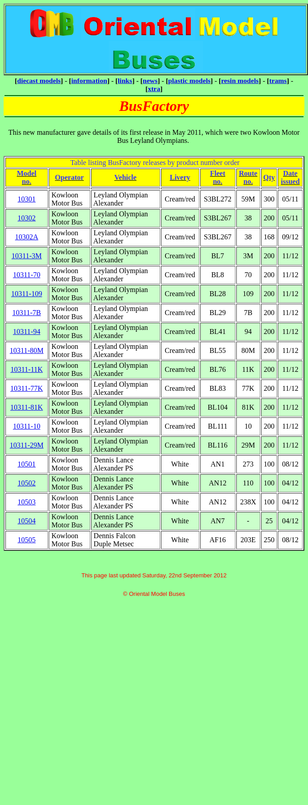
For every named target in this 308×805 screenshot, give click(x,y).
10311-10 (27, 426)
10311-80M (27, 350)
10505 (27, 540)
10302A (26, 237)
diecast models (39, 80)
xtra (154, 88)
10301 (27, 199)
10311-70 (27, 275)
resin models (239, 80)
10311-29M (27, 445)
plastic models (189, 80)
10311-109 (26, 293)
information (89, 80)
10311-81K (26, 407)
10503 (27, 502)
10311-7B (26, 312)
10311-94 (27, 331)
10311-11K (26, 369)
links (125, 80)
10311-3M (27, 256)
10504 (27, 521)
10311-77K (26, 388)
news (150, 80)
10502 (27, 483)
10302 (27, 218)
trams (278, 80)
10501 (27, 464)
